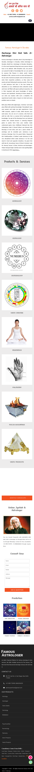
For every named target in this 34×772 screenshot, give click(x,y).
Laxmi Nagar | (5, 751)
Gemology (5, 710)
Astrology (5, 696)
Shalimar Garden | (17, 751)
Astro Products (6, 737)
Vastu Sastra (5, 705)
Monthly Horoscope (18, 498)
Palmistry (5, 733)
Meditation (5, 715)
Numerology (5, 728)
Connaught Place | (9, 756)
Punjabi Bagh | (25, 753)
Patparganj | (10, 751)
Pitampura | (27, 751)
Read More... (16, 150)
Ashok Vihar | (5, 753)
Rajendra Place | (22, 756)
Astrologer (5, 701)
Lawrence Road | (11, 753)
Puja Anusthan (6, 724)
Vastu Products (6, 742)
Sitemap (8, 771)
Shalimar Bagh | (18, 753)
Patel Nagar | (15, 756)
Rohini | (23, 751)
